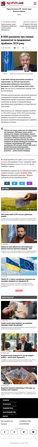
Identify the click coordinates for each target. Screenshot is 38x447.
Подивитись (8, 408)
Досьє (5, 416)
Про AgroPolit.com (7, 421)
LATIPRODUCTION (25, 421)
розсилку (22, 175)
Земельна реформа (19, 11)
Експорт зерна (26, 9)
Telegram (4, 175)
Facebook (24, 173)
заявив (13, 88)
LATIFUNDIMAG (24, 424)
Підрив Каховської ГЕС (14, 9)
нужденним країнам (22, 164)
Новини (6, 400)
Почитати (7, 404)
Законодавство (9, 412)
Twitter (29, 173)
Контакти (4, 424)
